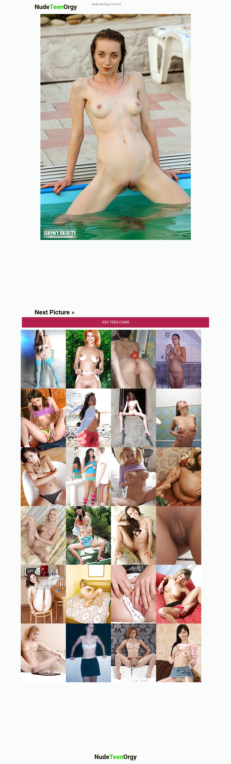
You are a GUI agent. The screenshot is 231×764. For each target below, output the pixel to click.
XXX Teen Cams (115, 322)
